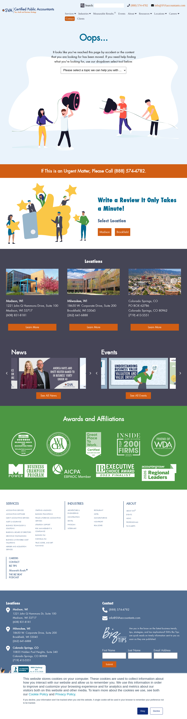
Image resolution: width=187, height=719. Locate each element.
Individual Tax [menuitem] (40, 539)
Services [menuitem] (70, 13)
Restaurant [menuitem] (98, 510)
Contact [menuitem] (14, 562)
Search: (89, 5)
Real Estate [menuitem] (98, 525)
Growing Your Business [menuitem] (16, 536)
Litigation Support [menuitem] (42, 524)
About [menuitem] (132, 13)
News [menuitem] (128, 518)
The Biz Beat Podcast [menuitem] (15, 576)
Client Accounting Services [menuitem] (17, 518)
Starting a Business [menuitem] (43, 510)
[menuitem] (70, 18)
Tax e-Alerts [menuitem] (130, 526)
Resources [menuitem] (145, 13)
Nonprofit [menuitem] (98, 522)
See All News (49, 395)
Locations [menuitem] (160, 13)
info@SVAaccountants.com (170, 5)
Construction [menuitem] (74, 517)
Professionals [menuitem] (132, 522)
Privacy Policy (65, 694)
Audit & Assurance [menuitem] (13, 522)
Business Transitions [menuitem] (44, 514)
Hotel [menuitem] (96, 514)
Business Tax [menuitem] (40, 535)
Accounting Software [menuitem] (15, 514)
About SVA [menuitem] (131, 511)
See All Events (138, 395)
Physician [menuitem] (71, 524)
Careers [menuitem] (174, 13)
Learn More (32, 327)
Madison (105, 232)
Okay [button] (142, 711)
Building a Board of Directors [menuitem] (18, 532)
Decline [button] (156, 711)
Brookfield (123, 232)
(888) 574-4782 (139, 5)
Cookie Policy (38, 694)
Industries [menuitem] (84, 13)
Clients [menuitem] (81, 18)
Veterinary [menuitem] (72, 528)
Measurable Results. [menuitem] (104, 13)
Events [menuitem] (121, 13)
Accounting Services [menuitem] (15, 510)
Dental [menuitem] (70, 521)
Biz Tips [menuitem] (13, 565)
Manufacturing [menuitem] (100, 518)
